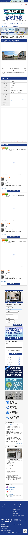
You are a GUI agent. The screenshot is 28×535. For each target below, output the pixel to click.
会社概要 (3, 504)
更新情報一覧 (19, 443)
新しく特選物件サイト (11, 425)
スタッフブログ (11, 496)
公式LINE (9, 494)
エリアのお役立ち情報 (19, 515)
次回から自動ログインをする (13, 350)
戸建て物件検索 (17, 504)
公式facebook (10, 489)
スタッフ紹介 (17, 511)
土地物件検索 (17, 506)
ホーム (2, 503)
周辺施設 (16, 513)
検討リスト (3, 188)
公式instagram (10, 487)
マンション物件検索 (18, 503)
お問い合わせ (17, 509)
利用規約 (3, 508)
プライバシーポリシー (6, 506)
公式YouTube (10, 491)
